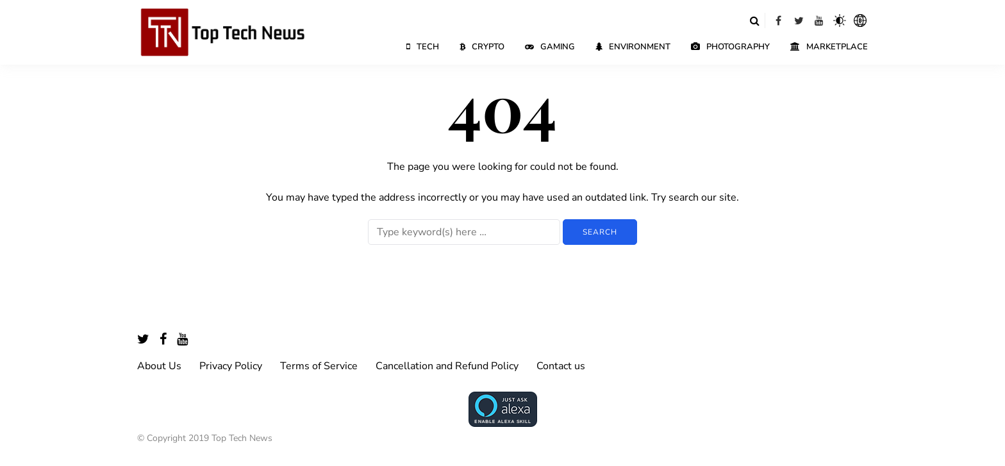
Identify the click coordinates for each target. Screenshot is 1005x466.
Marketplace (829, 47)
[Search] (464, 232)
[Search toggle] (754, 20)
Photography (730, 47)
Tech (422, 47)
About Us (159, 366)
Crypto (482, 47)
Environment (632, 47)
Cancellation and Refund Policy (447, 366)
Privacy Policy (230, 366)
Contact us (560, 366)
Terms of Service (319, 366)
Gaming (550, 47)
